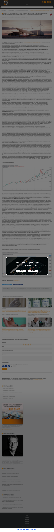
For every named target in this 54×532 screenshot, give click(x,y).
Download (21, 270)
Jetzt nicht (33, 270)
